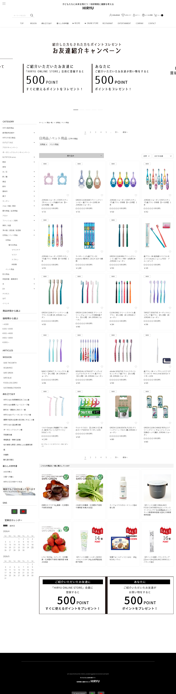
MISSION (33, 23)
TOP (22, 23)
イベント (5, 303)
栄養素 (6, 454)
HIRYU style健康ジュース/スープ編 (16, 404)
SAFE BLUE (7, 377)
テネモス (5, 293)
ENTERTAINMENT (124, 23)
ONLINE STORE (93, 23)
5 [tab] (100, 110)
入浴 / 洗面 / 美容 (9, 206)
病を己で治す (46, 23)
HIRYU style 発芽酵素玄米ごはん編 (16, 399)
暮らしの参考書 (63, 23)
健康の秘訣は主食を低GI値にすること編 (18, 419)
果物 (4, 167)
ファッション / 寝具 (10, 220)
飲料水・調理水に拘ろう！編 (14, 409)
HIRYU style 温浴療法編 (12, 424)
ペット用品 (10, 269)
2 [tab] (81, 110)
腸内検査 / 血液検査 (10, 211)
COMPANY (139, 23)
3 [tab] (88, 110)
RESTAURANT (108, 23)
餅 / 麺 (4, 176)
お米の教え (7, 471)
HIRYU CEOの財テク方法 (12, 481)
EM (3, 289)
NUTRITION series (9, 157)
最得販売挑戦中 (8, 133)
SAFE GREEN (8, 372)
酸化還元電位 (8, 459)
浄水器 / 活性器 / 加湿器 (11, 230)
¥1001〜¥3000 (7, 328)
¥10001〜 (5, 342)
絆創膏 (14, 264)
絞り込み (70, 155)
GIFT (4, 298)
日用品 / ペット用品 (10, 235)
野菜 (4, 162)
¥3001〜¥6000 (7, 333)
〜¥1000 (5, 324)
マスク (14, 254)
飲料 (4, 186)
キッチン (5, 201)
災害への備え (8, 476)
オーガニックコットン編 (12, 429)
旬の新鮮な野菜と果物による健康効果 (18, 444)
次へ (116, 132)
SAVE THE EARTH (9, 363)
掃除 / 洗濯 (6, 225)
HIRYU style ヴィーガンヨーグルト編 (17, 414)
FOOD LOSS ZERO (10, 382)
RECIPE (78, 23)
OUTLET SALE (7, 142)
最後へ (125, 132)
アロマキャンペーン (10, 147)
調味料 (5, 191)
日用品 (8, 240)
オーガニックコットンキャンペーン (16, 152)
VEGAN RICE (8, 368)
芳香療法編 (7, 434)
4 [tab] (94, 110)
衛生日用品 (13, 245)
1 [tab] (75, 110)
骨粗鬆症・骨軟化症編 (12, 439)
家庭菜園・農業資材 (10, 279)
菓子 (4, 196)
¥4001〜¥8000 (7, 338)
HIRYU (88, 680)
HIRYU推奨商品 (8, 128)
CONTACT (152, 23)
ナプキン (15, 259)
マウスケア (16, 250)
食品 (4, 181)
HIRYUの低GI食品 (8, 137)
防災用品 (5, 274)
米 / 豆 (4, 172)
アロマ (5, 215)
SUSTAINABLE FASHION (12, 387)
